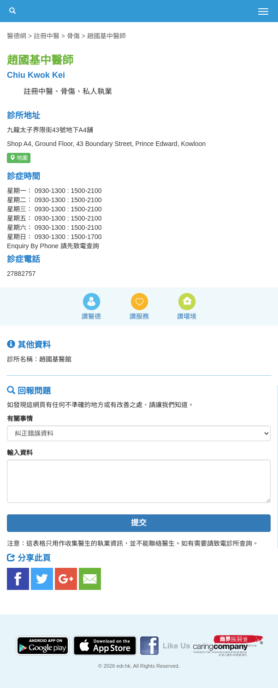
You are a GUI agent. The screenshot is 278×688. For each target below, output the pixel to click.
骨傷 (73, 36)
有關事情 (20, 418)
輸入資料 (20, 452)
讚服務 (139, 316)
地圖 (19, 158)
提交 (139, 523)
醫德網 (16, 36)
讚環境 (186, 316)
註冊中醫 (46, 36)
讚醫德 (91, 316)
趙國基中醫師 (106, 36)
